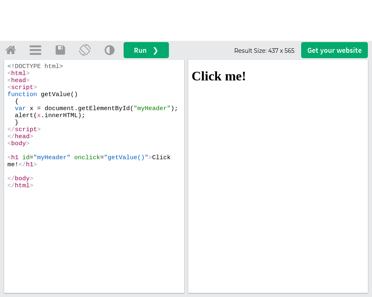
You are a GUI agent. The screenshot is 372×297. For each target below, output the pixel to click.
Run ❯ (146, 50)
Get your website (334, 50)
